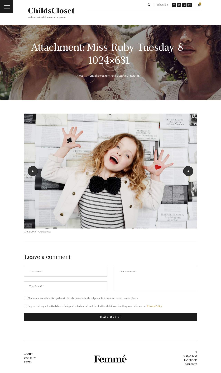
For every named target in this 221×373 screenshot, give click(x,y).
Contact (30, 358)
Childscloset (44, 231)
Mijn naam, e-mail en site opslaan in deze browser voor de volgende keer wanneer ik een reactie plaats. (83, 298)
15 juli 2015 (30, 231)
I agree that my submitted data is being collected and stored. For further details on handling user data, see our (95, 306)
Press (28, 362)
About (28, 354)
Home (80, 75)
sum (192, 171)
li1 (31, 171)
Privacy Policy (154, 306)
